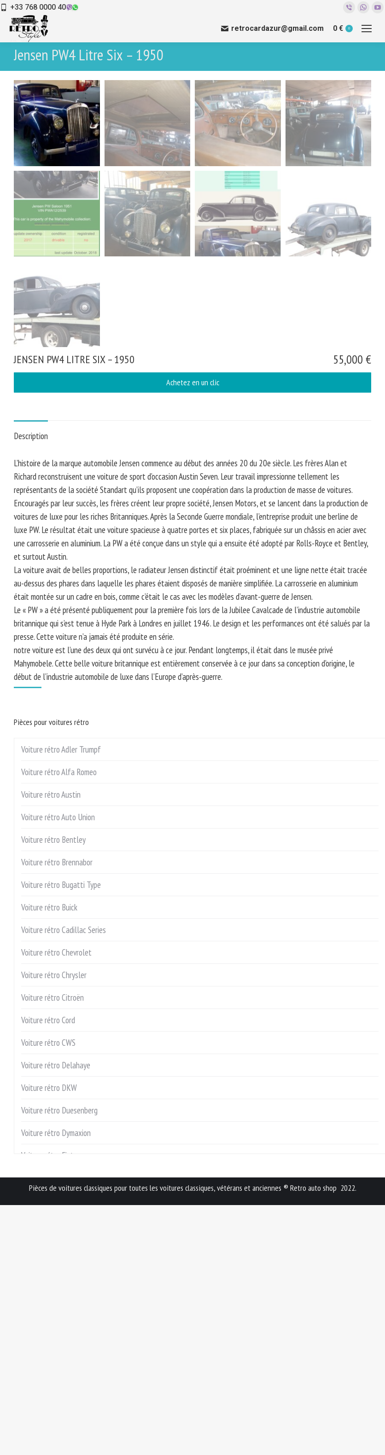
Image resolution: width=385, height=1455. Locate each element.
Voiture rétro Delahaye (55, 1315)
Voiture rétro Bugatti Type (61, 1134)
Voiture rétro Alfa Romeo (59, 1021)
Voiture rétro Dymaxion (56, 1382)
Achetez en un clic (192, 632)
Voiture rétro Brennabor (57, 1112)
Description (31, 685)
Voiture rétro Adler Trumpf (61, 999)
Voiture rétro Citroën (52, 1247)
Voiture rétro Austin (51, 1044)
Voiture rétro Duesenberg (59, 1360)
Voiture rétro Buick (49, 1157)
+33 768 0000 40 (38, 7)
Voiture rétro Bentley (53, 1089)
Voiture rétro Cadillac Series (63, 1179)
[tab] (31, 681)
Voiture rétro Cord (48, 1269)
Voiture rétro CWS (48, 1292)
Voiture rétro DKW (49, 1337)
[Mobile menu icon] (366, 28)
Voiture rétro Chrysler (54, 1224)
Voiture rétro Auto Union (58, 1066)
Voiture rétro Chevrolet (56, 1202)
